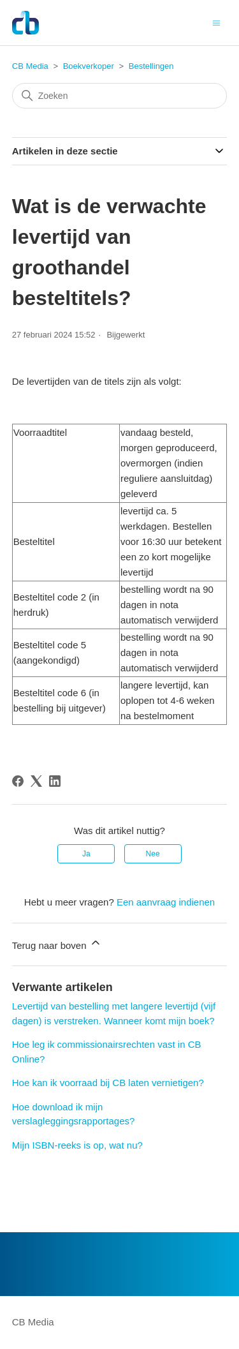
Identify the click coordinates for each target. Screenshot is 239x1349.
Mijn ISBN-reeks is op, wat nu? (77, 1145)
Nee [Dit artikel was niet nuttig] (153, 853)
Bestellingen (151, 66)
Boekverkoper (88, 66)
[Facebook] (18, 781)
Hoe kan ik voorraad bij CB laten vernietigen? (108, 1082)
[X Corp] (36, 781)
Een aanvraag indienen (166, 902)
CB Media (30, 66)
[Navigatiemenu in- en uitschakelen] (216, 22)
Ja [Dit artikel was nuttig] (86, 853)
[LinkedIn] (55, 781)
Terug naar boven (57, 943)
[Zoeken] (120, 95)
